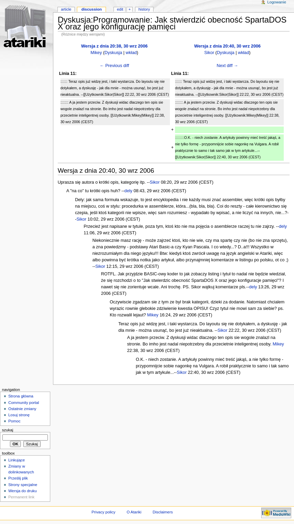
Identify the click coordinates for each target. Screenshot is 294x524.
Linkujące (16, 460)
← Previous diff (114, 65)
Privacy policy (104, 512)
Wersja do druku (22, 491)
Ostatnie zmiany (22, 409)
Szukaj (7, 430)
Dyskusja (113, 52)
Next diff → (227, 65)
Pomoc (14, 421)
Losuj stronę (18, 415)
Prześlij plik (18, 478)
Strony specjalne (22, 485)
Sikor (209, 52)
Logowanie (276, 2)
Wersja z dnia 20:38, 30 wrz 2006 (114, 46)
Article (66, 9)
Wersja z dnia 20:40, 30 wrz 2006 (227, 46)
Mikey (96, 52)
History (144, 9)
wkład (131, 52)
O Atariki (133, 512)
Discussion (91, 9)
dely (128, 190)
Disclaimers (162, 512)
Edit (120, 9)
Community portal (23, 403)
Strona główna (20, 396)
